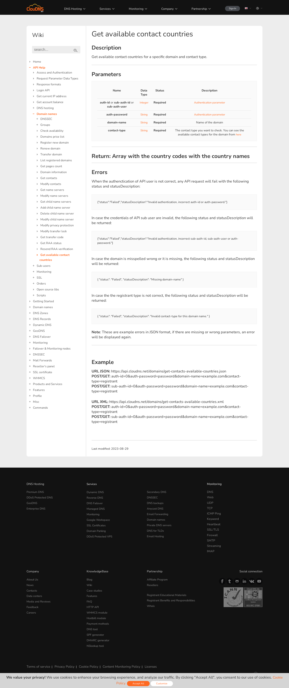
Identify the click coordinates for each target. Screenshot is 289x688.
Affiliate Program (158, 580)
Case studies (95, 590)
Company (164, 9)
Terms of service (37, 664)
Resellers (153, 585)
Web (210, 497)
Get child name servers (55, 202)
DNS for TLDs (156, 530)
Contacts (32, 590)
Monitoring (132, 9)
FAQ (90, 601)
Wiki (90, 585)
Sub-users (44, 266)
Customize (162, 683)
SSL (39, 278)
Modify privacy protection (57, 225)
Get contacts (48, 178)
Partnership (195, 9)
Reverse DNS (96, 497)
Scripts (41, 295)
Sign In (230, 8)
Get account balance (50, 102)
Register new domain (54, 143)
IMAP (210, 551)
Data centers (35, 596)
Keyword (213, 519)
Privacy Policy (62, 664)
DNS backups (156, 503)
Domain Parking (97, 530)
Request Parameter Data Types (57, 78)
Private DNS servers (160, 524)
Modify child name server (57, 219)
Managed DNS (96, 508)
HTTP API (93, 606)
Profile (37, 396)
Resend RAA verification (56, 249)
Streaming (214, 546)
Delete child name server (57, 214)
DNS (210, 492)
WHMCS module (98, 612)
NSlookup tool (96, 644)
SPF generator (96, 633)
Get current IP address (52, 96)
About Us (33, 580)
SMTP (211, 541)
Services (102, 9)
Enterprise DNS (37, 508)
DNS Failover (42, 337)
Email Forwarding (158, 514)
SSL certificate (42, 372)
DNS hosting (45, 108)
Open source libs (48, 289)
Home (37, 62)
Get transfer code (52, 237)
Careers (32, 612)
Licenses (142, 664)
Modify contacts (50, 184)
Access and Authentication (54, 73)
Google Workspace (99, 519)
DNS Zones (40, 313)
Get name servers (52, 190)
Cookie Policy (84, 664)
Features (39, 390)
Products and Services (47, 384)
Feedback (33, 606)
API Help (39, 68)
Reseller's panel (44, 366)
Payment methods (99, 623)
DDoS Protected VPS (101, 535)
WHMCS (39, 378)
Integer (144, 103)
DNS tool (93, 628)
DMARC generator (99, 639)
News (30, 585)
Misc (36, 402)
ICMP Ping (214, 514)
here (239, 134)
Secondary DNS (157, 492)
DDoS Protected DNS (41, 497)
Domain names (47, 114)
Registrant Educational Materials (168, 595)
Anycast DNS (156, 508)
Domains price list (52, 137)
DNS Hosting (70, 9)
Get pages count (51, 166)
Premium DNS (36, 492)
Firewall (212, 535)
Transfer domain (51, 154)
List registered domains (56, 160)
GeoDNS (39, 331)
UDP (210, 503)
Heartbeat (213, 524)
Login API (43, 90)
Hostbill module (97, 617)
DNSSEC (46, 119)
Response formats (49, 84)
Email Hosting (156, 535)
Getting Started (43, 301)
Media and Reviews (39, 601)
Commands (40, 408)
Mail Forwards (42, 360)
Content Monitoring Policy (115, 664)
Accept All (138, 683)
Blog (90, 580)
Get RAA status (51, 243)
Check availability (51, 131)
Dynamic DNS (42, 325)
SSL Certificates (97, 524)
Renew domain (50, 149)
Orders (41, 284)
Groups (45, 125)
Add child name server (55, 208)
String (144, 115)
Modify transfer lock (53, 231)
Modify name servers (54, 196)
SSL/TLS (213, 530)
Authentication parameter (209, 103)
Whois (151, 605)
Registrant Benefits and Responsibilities (174, 600)
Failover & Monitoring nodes (52, 349)
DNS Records (42, 319)
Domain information (53, 172)
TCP (210, 508)
